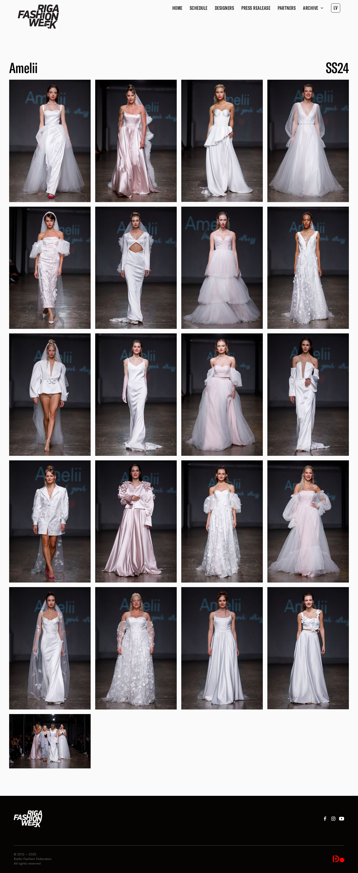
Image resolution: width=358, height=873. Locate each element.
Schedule (199, 8)
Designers (224, 8)
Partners (287, 8)
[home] (38, 16)
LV (335, 8)
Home (177, 8)
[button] (313, 8)
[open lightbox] (50, 141)
